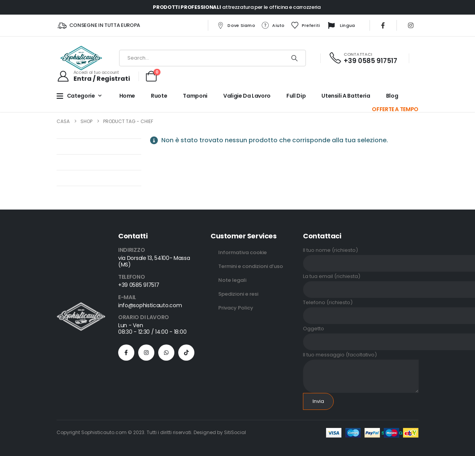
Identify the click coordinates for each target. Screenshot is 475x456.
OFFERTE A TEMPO (395, 109)
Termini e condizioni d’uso (250, 266)
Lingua (340, 25)
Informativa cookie (242, 252)
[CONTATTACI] (362, 58)
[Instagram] (410, 25)
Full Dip (296, 96)
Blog (392, 96)
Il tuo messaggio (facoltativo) (361, 365)
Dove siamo (235, 25)
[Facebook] (383, 25)
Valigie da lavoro (247, 96)
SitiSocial (235, 432)
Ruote (159, 96)
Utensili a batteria (345, 96)
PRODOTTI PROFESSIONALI (187, 7)
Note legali (232, 280)
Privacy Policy (235, 307)
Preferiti (305, 25)
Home (127, 96)
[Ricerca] (294, 58)
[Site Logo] (81, 58)
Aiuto (272, 25)
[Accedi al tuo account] (93, 76)
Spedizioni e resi (238, 294)
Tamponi (195, 96)
